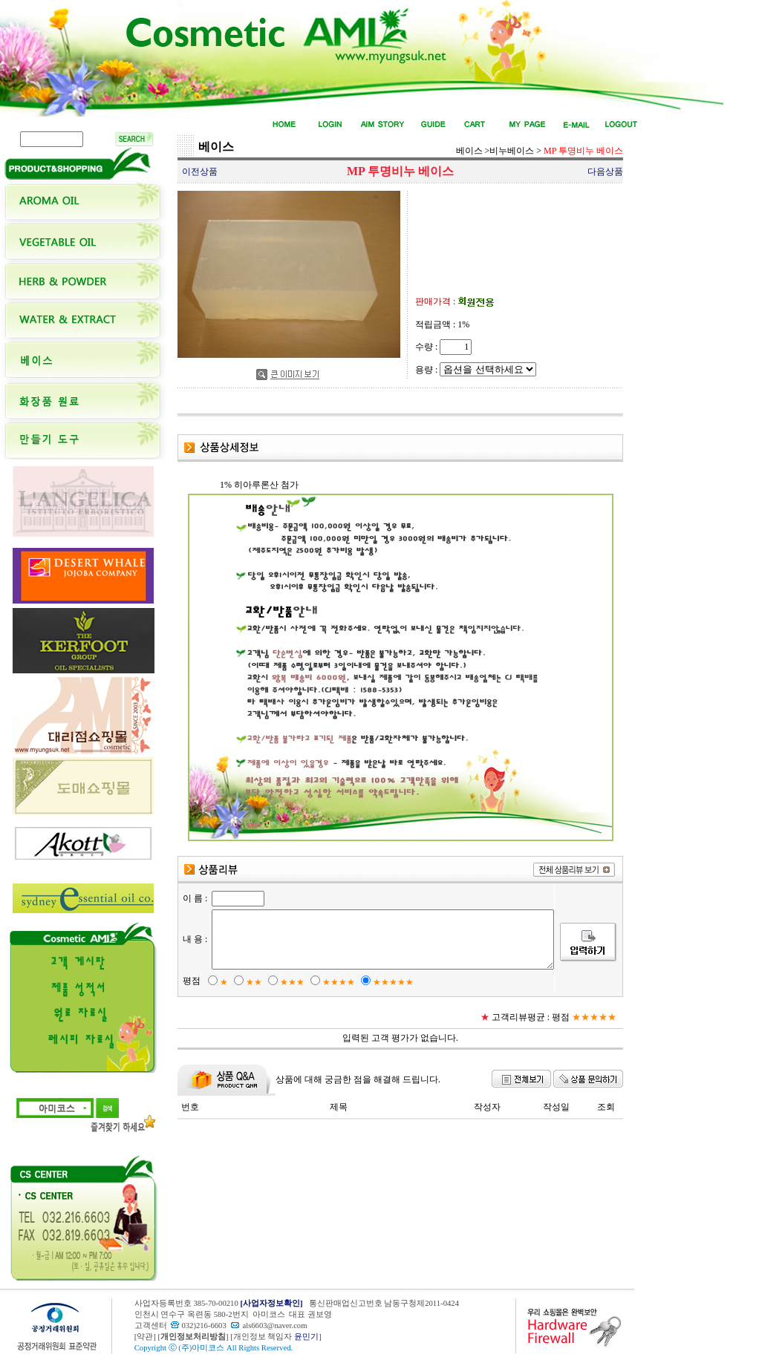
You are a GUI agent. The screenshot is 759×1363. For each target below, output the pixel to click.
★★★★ (331, 1007)
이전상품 (200, 171)
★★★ (285, 1007)
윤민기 (306, 1337)
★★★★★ (385, 1007)
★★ (246, 1007)
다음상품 (605, 171)
